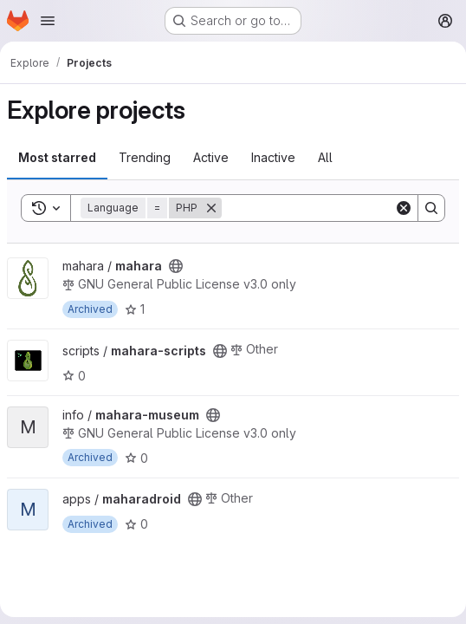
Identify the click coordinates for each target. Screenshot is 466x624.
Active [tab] (211, 157)
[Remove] (211, 208)
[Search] (329, 208)
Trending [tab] (145, 157)
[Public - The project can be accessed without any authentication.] (176, 266)
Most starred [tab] (57, 157)
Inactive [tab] (273, 157)
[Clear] (403, 208)
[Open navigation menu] (47, 21)
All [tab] (325, 157)
